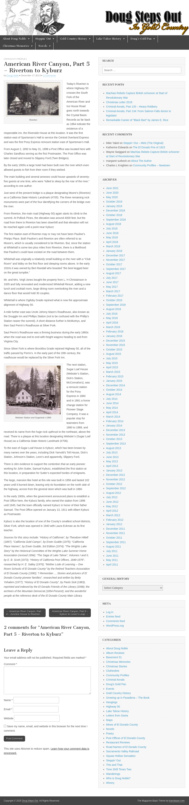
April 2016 (112, 322)
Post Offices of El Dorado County (125, 738)
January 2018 (114, 250)
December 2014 (115, 385)
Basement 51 (114, 657)
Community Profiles (15, 59)
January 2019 (114, 206)
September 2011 (116, 542)
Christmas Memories (16, 46)
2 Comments (49, 75)
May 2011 (112, 560)
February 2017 (114, 295)
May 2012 (112, 506)
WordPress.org (115, 625)
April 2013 (112, 465)
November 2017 (115, 259)
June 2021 (112, 188)
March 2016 (113, 327)
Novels (42, 46)
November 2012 (115, 479)
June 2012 (112, 501)
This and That (114, 764)
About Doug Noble (14, 38)
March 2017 (113, 291)
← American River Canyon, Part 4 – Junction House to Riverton (23, 613)
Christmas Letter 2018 (119, 102)
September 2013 (116, 443)
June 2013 (112, 457)
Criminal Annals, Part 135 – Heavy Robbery (131, 106)
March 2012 (113, 515)
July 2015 (112, 358)
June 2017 (112, 282)
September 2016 (116, 304)
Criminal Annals (115, 679)
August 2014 (113, 394)
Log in (109, 612)
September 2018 (116, 219)
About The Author (141, 160)
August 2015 (113, 353)
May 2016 (112, 318)
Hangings (111, 702)
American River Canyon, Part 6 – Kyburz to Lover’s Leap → (70, 613)
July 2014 (112, 398)
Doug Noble (13, 75)
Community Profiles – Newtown (151, 165)
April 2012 (112, 510)
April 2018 (112, 241)
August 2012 (113, 492)
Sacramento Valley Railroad (122, 751)
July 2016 (112, 313)
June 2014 (112, 403)
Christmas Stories (116, 666)
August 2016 (113, 309)
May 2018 (112, 237)
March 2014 (113, 416)
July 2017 (112, 277)
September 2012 (116, 488)
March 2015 (113, 371)
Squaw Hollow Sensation (121, 755)
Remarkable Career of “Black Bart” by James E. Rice (137, 120)
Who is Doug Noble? (118, 778)
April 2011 (112, 564)
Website (8, 718)
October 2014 (114, 389)
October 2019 (114, 201)
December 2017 (115, 255)
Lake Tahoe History (108, 38)
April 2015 (112, 367)
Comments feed (115, 621)
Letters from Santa (117, 715)
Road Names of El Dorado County (126, 746)
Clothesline (112, 670)
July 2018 (112, 228)
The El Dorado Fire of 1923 (149, 147)
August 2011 (113, 546)
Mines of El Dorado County (122, 724)
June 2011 (112, 555)
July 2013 (112, 452)
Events (110, 688)
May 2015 (112, 362)
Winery (110, 782)
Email (8, 709)
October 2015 (114, 349)
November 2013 (115, 434)
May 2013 (112, 461)
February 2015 (114, 376)
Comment (10, 664)
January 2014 (114, 425)
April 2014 (112, 412)
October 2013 (114, 439)
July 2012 (112, 497)
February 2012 (114, 519)
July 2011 (112, 551)
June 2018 (112, 233)
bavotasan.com (177, 801)
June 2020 (112, 192)
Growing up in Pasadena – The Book (128, 697)
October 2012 (114, 483)
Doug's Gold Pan (116, 684)
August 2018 (113, 223)
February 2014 (114, 421)
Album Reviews (115, 652)
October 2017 (114, 264)
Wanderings (113, 773)
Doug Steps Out (30, 801)
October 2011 (114, 537)
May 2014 (112, 407)
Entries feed (113, 616)
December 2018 (115, 210)
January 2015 (114, 380)
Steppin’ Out (43, 38)
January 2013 (114, 470)
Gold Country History (73, 38)
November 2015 (115, 344)
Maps (109, 720)
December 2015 (115, 340)
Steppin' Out (113, 760)
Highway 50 (113, 706)
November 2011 (115, 533)
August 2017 (113, 273)
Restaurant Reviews (118, 742)
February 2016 (114, 331)
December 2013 (115, 430)
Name (8, 700)
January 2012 (114, 524)
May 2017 (112, 286)
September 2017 (116, 268)
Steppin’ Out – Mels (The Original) (143, 143)
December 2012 (115, 474)
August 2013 (113, 448)
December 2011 (115, 528)
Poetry (110, 733)
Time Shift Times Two (118, 769)
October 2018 (114, 215)
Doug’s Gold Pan (141, 38)
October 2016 (114, 300)
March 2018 (113, 246)
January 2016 (114, 336)
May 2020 (112, 197)
